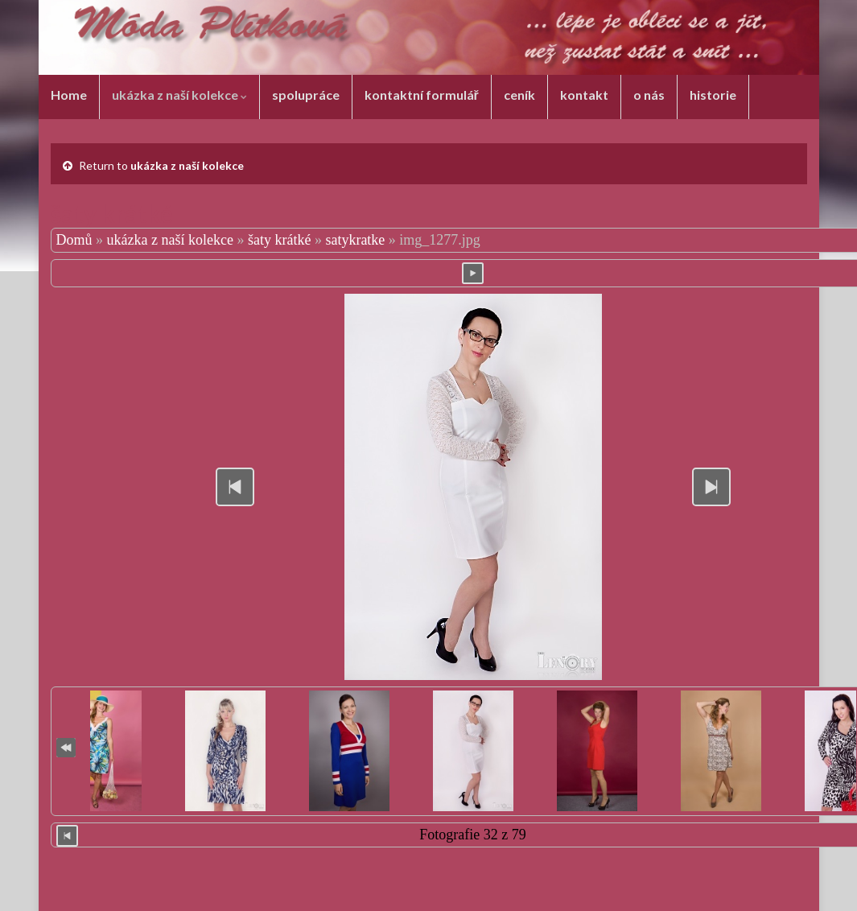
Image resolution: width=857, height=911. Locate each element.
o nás (649, 94)
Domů (74, 240)
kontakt (584, 94)
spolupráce (306, 94)
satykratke (355, 240)
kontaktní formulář (422, 94)
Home (69, 94)
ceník (519, 94)
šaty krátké (279, 240)
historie (713, 94)
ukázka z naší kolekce (179, 94)
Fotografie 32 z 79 (472, 834)
